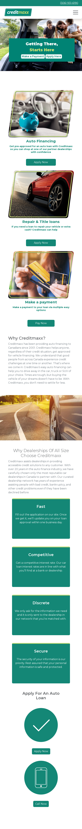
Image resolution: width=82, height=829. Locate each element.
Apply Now (41, 162)
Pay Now (41, 323)
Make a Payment (33, 56)
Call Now (41, 803)
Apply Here (53, 56)
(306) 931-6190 (69, 3)
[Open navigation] (75, 12)
